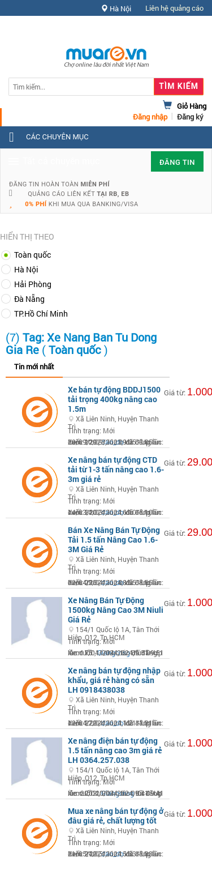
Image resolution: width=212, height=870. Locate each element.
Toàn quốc (32, 254)
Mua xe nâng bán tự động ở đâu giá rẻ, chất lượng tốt (115, 815)
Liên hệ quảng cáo (174, 8)
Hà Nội (26, 269)
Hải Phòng (32, 284)
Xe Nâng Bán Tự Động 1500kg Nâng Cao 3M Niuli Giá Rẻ (115, 609)
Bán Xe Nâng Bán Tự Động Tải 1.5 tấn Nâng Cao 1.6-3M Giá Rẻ (114, 539)
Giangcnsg (113, 652)
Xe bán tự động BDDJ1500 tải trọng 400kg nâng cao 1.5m (114, 399)
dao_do (112, 441)
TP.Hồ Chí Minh (41, 313)
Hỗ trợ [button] (183, 31)
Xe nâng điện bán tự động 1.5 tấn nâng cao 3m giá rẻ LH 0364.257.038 (115, 750)
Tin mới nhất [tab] (34, 366)
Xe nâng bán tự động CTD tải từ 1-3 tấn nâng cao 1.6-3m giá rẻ (116, 469)
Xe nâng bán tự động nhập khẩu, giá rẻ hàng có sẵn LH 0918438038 (114, 680)
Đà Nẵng (29, 298)
